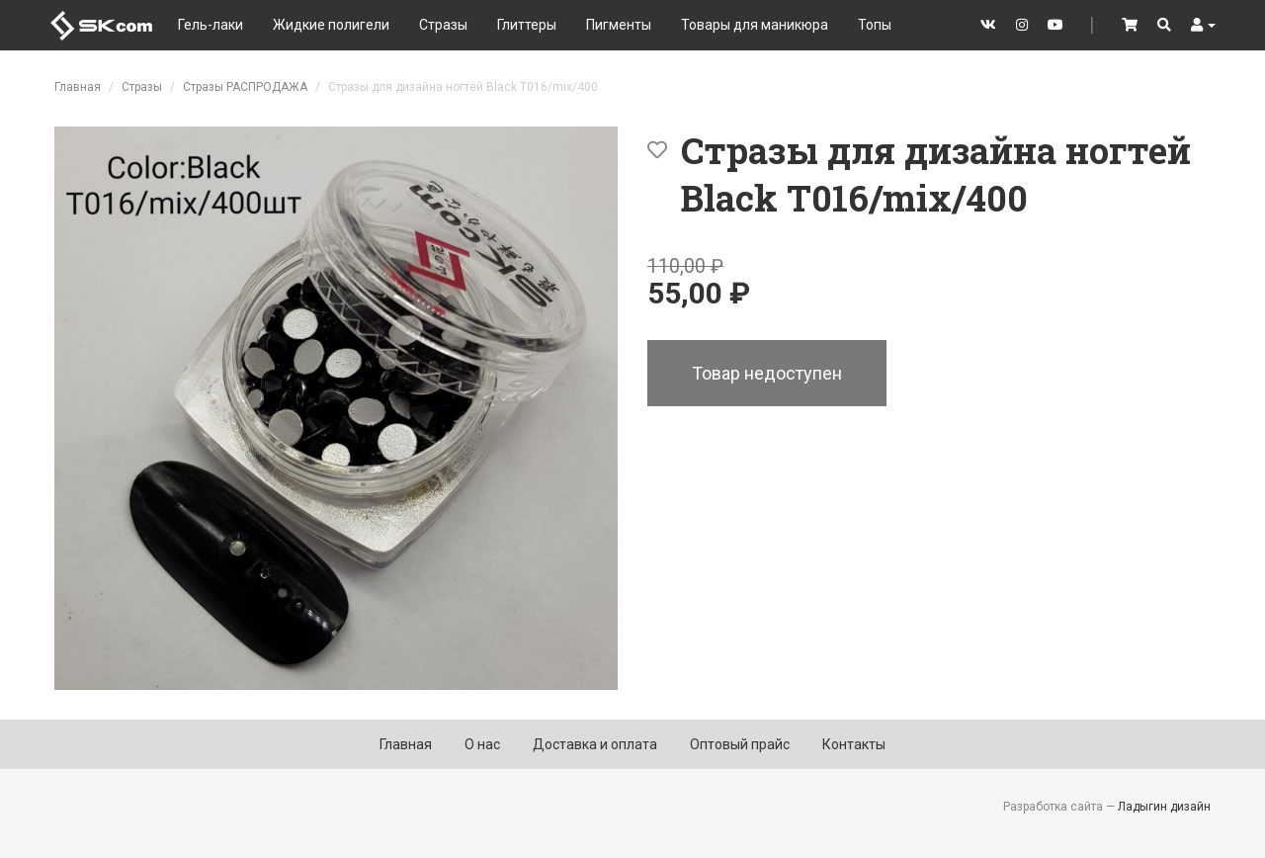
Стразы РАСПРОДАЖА (245, 87)
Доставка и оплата (595, 744)
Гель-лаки (210, 25)
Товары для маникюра (754, 25)
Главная (77, 87)
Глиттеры (526, 25)
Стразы (443, 25)
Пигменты (618, 25)
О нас (482, 744)
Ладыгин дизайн (1164, 807)
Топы (874, 25)
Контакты (854, 744)
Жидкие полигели (331, 25)
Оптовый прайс (740, 744)
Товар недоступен (767, 373)
